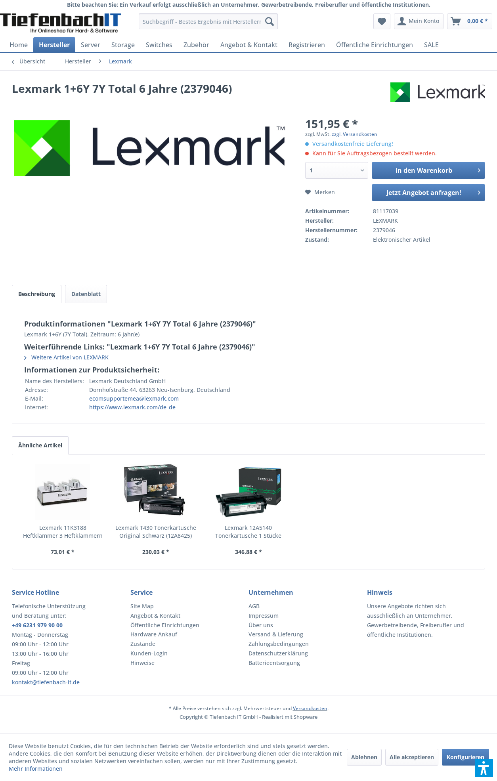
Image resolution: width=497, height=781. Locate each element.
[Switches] (159, 44)
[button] (484, 768)
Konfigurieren (465, 757)
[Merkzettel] (381, 21)
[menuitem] (208, 21)
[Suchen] (269, 21)
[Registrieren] (307, 44)
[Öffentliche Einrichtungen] (375, 44)
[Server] (90, 44)
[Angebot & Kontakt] (249, 44)
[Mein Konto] (418, 21)
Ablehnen (364, 757)
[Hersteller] (54, 44)
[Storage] (123, 44)
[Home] (18, 44)
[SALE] (431, 44)
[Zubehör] (196, 44)
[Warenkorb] (469, 21)
